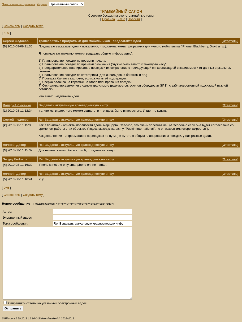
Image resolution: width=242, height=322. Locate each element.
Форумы (42, 4)
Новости (134, 19)
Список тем (12, 26)
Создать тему (33, 26)
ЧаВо (121, 19)
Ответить (230, 41)
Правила (108, 19)
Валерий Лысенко (17, 105)
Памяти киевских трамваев (18, 4)
